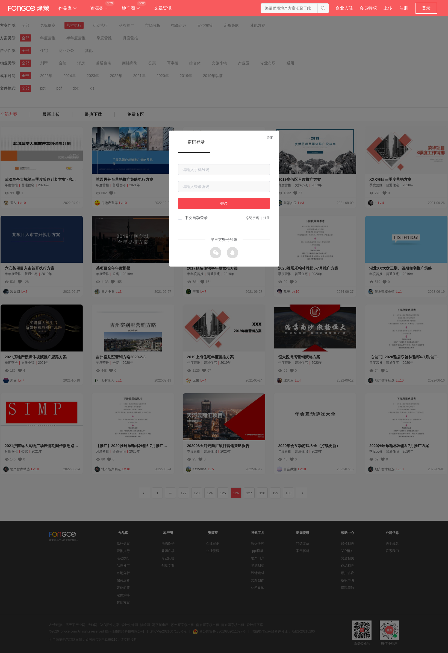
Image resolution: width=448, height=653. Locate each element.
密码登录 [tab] (196, 142)
